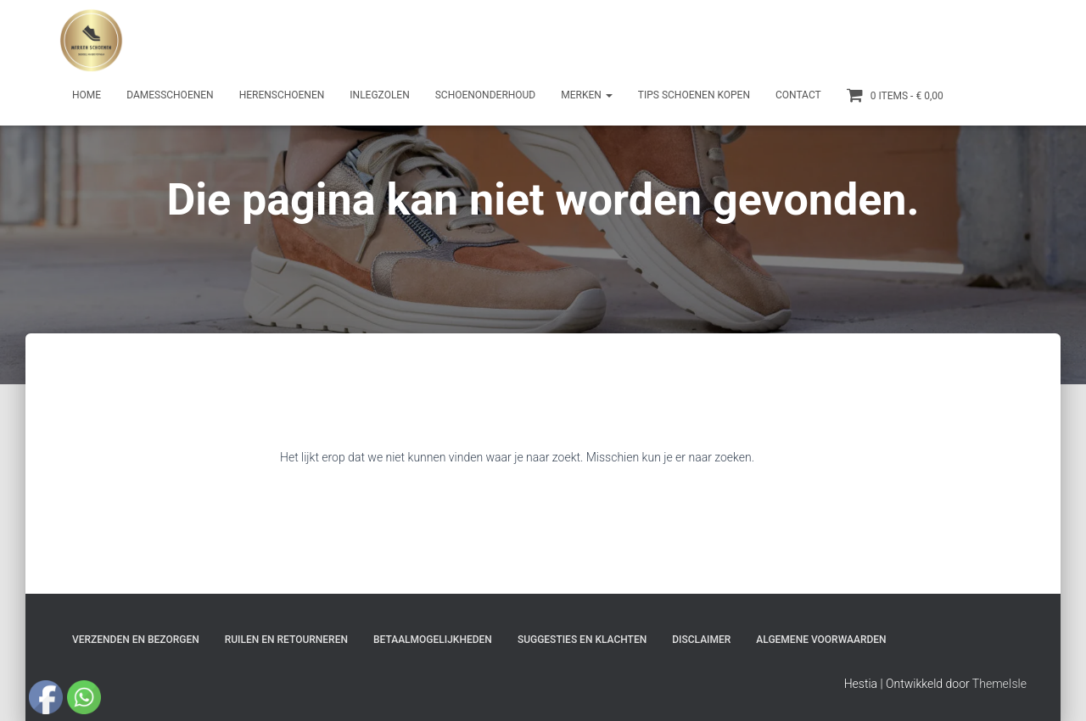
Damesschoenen (170, 95)
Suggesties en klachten (582, 640)
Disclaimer (701, 640)
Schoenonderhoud (485, 95)
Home (86, 95)
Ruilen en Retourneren (286, 640)
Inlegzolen (379, 95)
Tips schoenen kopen (694, 95)
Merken (587, 95)
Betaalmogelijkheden (432, 640)
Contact (798, 95)
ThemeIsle (999, 683)
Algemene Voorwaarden (821, 640)
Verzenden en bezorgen (135, 640)
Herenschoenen (282, 95)
